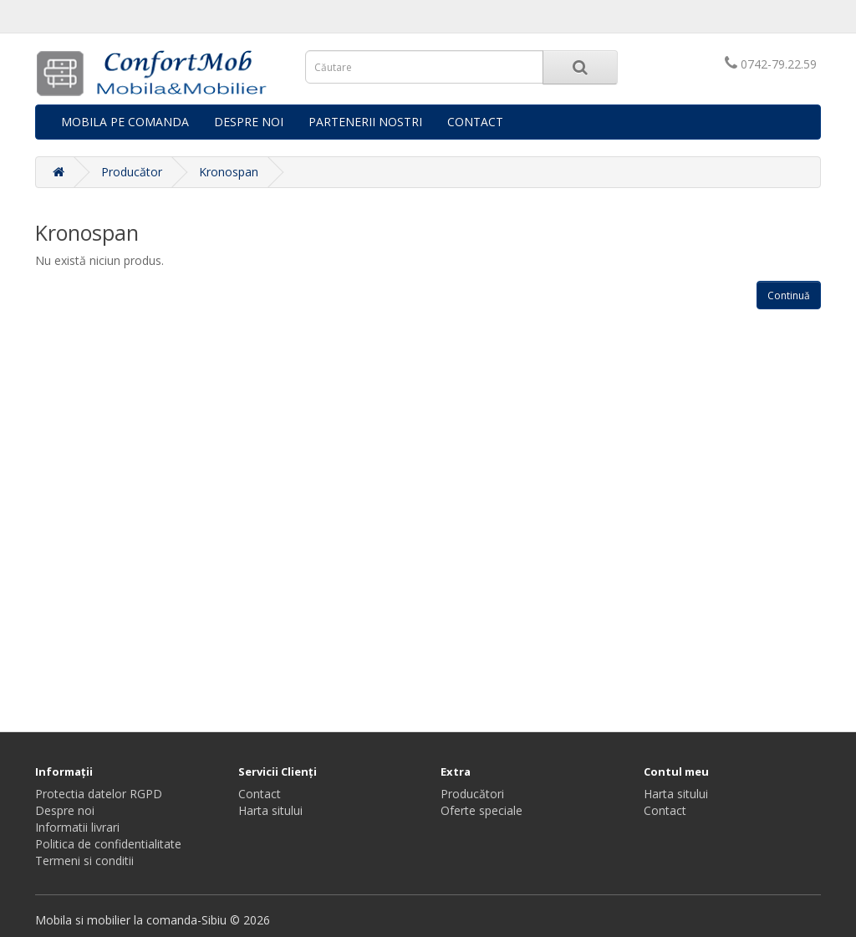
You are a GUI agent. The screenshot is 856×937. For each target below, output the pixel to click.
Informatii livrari (77, 827)
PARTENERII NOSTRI (365, 122)
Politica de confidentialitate (108, 844)
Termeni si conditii (84, 860)
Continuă (788, 295)
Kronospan (228, 172)
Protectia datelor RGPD (98, 794)
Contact (259, 794)
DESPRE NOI (248, 122)
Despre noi (64, 810)
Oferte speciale (481, 810)
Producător (131, 172)
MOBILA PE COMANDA (125, 122)
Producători (472, 794)
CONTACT (475, 122)
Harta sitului (270, 810)
